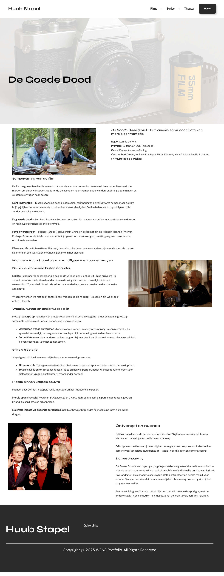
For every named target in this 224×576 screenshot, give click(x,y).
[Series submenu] (179, 9)
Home (207, 8)
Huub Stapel (24, 8)
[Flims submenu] (161, 9)
